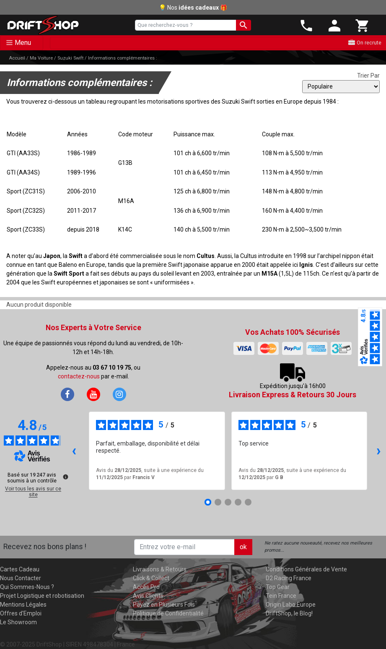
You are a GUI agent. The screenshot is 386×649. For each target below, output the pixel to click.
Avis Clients (148, 595)
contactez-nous (79, 376)
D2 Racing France (288, 578)
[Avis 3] (228, 502)
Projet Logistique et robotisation (42, 595)
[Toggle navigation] (21, 42)
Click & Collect (151, 578)
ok (243, 547)
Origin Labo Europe (291, 604)
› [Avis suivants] (378, 450)
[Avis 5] (248, 502)
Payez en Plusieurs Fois (164, 604)
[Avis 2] (218, 502)
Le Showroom (18, 622)
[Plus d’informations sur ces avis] (65, 476)
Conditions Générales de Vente (306, 569)
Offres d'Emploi (20, 613)
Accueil (17, 58)
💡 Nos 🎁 (193, 7)
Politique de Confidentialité (168, 613)
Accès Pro (146, 587)
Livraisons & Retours (160, 569)
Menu (23, 43)
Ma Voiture (41, 58)
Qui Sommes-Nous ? (27, 587)
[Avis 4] (238, 502)
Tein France (281, 595)
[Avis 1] (208, 502)
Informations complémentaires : (122, 58)
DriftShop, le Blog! (289, 613)
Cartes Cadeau (19, 569)
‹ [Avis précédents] (74, 450)
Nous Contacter (20, 578)
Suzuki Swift (70, 58)
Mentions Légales (23, 604)
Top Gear (278, 587)
